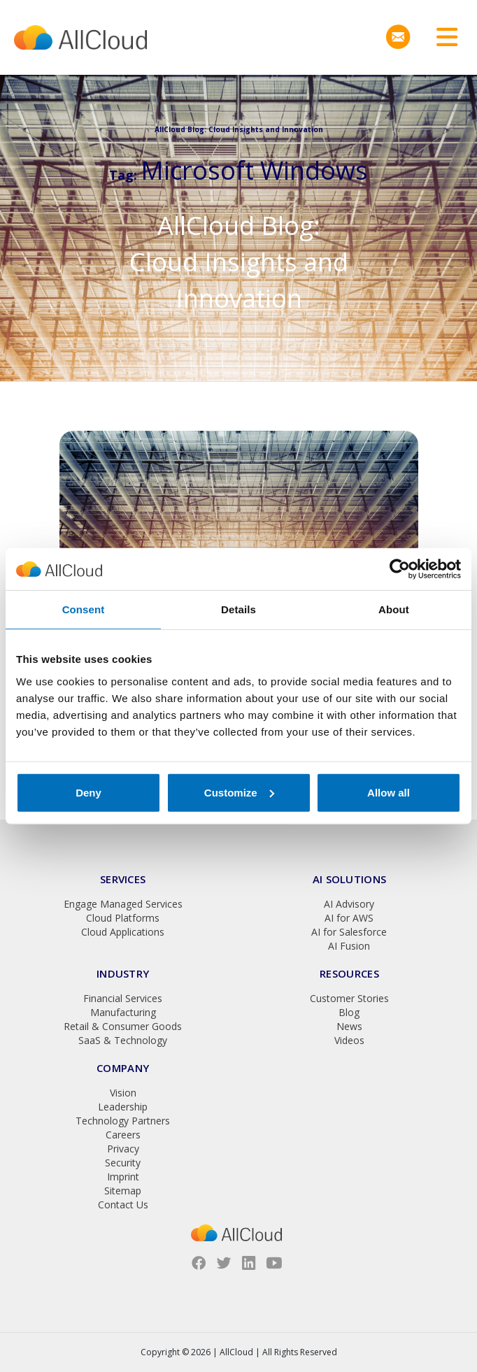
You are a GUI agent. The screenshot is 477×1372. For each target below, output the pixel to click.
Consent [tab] (83, 609)
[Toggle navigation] (442, 37)
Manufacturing (123, 1012)
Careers (123, 1134)
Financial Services (122, 998)
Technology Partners (123, 1120)
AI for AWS (349, 917)
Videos (349, 1040)
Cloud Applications (122, 931)
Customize (239, 792)
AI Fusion (349, 945)
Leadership (123, 1106)
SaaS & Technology (122, 1040)
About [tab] (393, 609)
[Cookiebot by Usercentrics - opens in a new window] (400, 569)
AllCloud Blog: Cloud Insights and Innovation (238, 261)
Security (123, 1162)
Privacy (123, 1148)
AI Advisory (349, 903)
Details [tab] (238, 609)
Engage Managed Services (123, 903)
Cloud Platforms (122, 917)
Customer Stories (349, 998)
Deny (88, 792)
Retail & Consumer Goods (123, 1026)
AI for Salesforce (349, 931)
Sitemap (122, 1190)
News (349, 1026)
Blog (349, 1012)
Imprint (123, 1176)
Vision (123, 1092)
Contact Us (123, 1204)
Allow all (388, 792)
